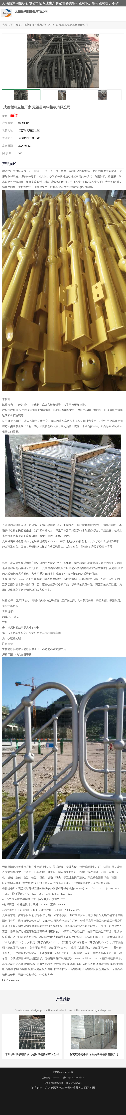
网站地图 (89, 1087)
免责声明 (64, 1087)
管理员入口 (77, 1087)
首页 (18, 24)
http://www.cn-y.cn (12, 980)
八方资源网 (51, 1087)
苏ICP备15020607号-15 (74, 1077)
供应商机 (29, 24)
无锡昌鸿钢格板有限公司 (56, 1083)
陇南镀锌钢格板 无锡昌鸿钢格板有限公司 (94, 1054)
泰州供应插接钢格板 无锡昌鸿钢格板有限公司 (32, 1054)
